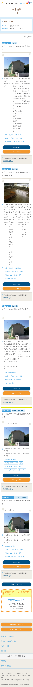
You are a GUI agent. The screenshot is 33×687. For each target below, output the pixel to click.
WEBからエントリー (16, 624)
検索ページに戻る (16, 584)
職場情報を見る (8, 161)
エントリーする (16, 151)
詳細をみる (16, 147)
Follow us (27, 3)
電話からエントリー (16, 629)
